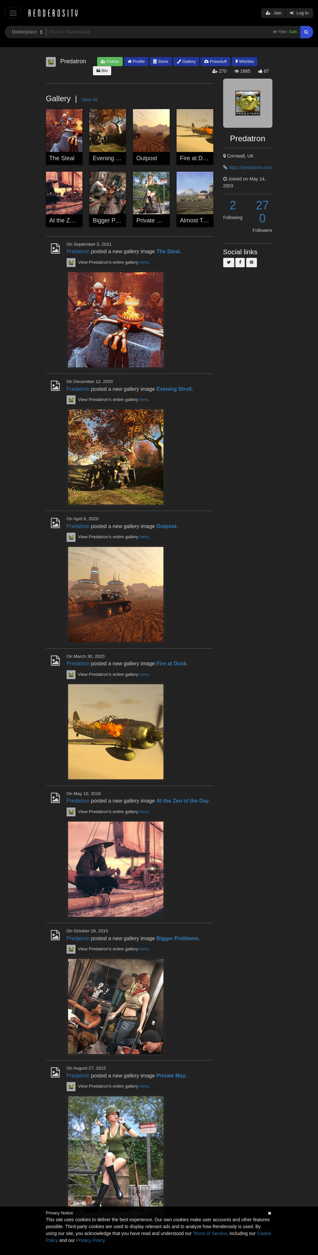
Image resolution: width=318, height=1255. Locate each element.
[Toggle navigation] (13, 13)
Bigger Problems (115, 220)
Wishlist (244, 61)
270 (262, 212)
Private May (152, 220)
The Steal (61, 158)
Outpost (147, 158)
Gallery (186, 61)
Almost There (197, 220)
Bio (102, 70)
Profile (136, 61)
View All (89, 99)
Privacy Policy (90, 1240)
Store (160, 61)
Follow (110, 61)
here (143, 262)
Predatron (78, 251)
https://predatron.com (250, 167)
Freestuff (215, 61)
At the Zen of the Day (77, 220)
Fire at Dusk (196, 158)
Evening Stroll (111, 158)
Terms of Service (210, 1233)
